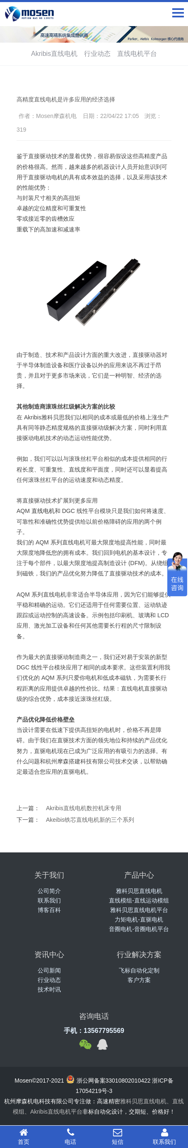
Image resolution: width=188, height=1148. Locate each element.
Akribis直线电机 (54, 53)
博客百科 (49, 910)
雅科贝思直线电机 (139, 891)
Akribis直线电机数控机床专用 (83, 808)
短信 (117, 1136)
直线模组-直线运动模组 (139, 900)
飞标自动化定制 (139, 970)
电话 (70, 1136)
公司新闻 (49, 970)
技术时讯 (49, 989)
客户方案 (139, 980)
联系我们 (49, 900)
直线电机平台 (137, 53)
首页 (23, 1136)
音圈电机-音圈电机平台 (139, 929)
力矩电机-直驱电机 (139, 919)
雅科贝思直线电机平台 (139, 910)
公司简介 (49, 891)
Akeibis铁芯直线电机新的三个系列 (90, 819)
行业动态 (97, 53)
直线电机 (43, 511)
